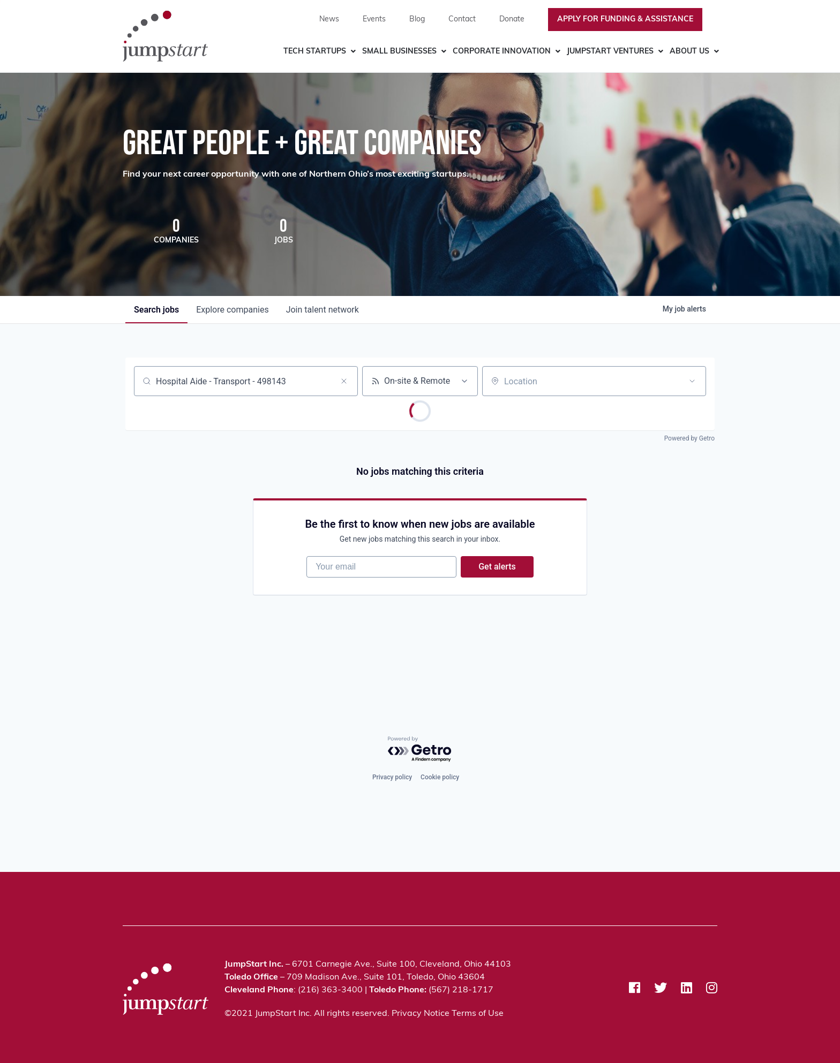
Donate (511, 20)
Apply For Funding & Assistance (625, 20)
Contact (462, 20)
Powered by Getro (689, 438)
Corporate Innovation (502, 52)
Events (374, 20)
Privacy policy (392, 777)
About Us (689, 52)
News (329, 20)
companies (232, 310)
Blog (417, 20)
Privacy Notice (420, 1013)
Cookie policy (440, 777)
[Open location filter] (692, 381)
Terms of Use (478, 1013)
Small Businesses (399, 52)
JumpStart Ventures (610, 52)
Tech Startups (314, 52)
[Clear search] (344, 381)
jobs (156, 310)
